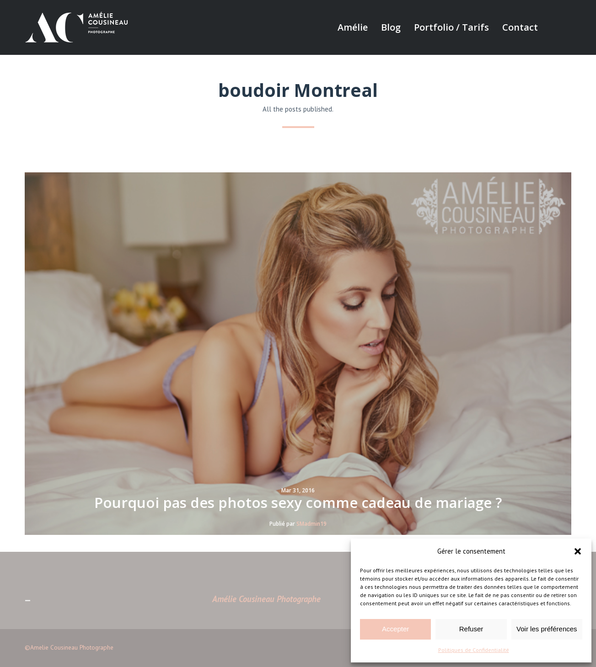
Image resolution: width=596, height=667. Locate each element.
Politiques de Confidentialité (473, 649)
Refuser (471, 629)
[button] (577, 551)
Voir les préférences (546, 629)
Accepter (395, 629)
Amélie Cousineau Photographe (266, 598)
